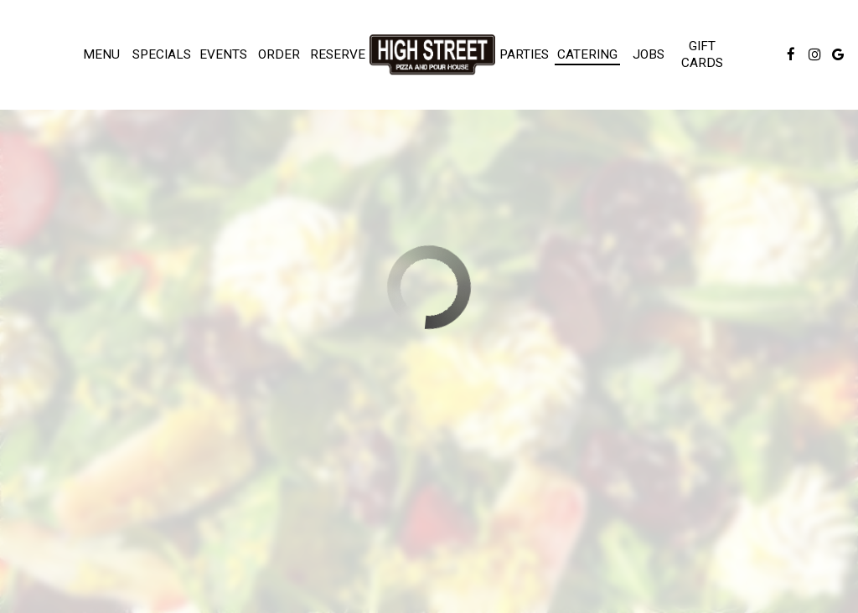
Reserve (337, 54)
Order (279, 54)
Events (223, 54)
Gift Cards (702, 54)
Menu (101, 54)
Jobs (648, 54)
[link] (432, 54)
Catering (587, 54)
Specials (161, 54)
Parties (524, 54)
